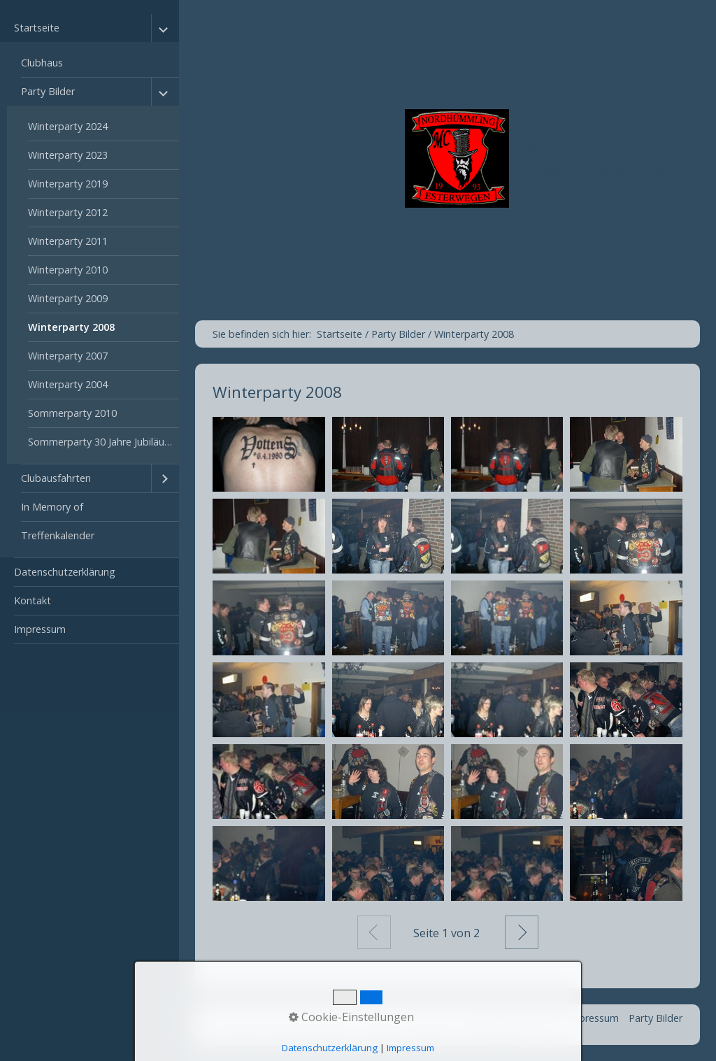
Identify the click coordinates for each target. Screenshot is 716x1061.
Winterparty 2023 (68, 155)
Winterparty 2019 (68, 183)
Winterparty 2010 (68, 269)
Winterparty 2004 (68, 384)
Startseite (36, 27)
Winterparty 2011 (68, 241)
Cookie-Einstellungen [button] (351, 1017)
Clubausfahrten (56, 478)
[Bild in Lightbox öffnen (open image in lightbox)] (268, 454)
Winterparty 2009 (68, 298)
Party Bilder (48, 91)
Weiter (521, 932)
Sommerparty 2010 (72, 413)
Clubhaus (42, 62)
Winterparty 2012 (68, 212)
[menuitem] (89, 286)
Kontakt (32, 600)
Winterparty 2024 (68, 126)
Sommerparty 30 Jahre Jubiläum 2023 (103, 441)
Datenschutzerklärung (64, 571)
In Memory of (52, 506)
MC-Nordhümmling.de (602, 158)
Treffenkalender (57, 535)
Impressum (40, 629)
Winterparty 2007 (68, 355)
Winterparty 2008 (71, 327)
